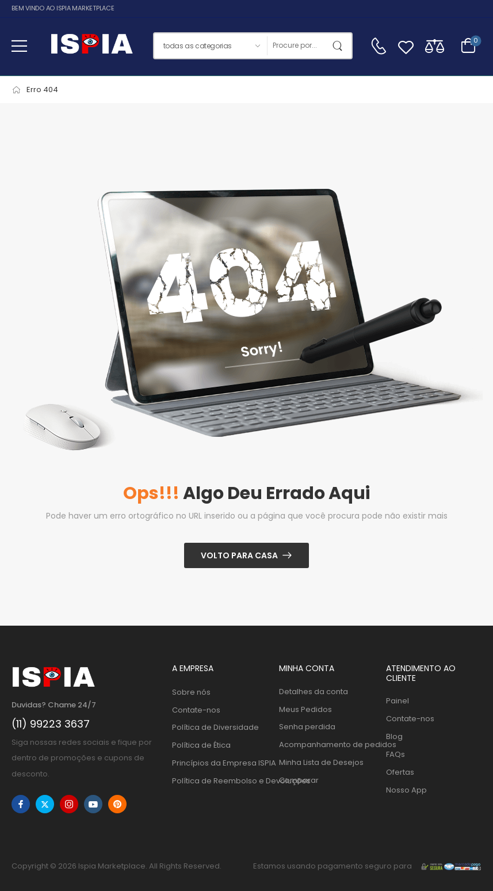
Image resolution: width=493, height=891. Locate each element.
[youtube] (93, 804)
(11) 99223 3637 (51, 724)
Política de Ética (201, 745)
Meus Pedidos (305, 709)
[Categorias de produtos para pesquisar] (210, 45)
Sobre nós (191, 692)
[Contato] (378, 46)
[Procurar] (297, 45)
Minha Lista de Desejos (321, 762)
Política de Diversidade (215, 727)
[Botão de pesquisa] (339, 45)
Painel (397, 700)
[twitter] (45, 804)
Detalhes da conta (313, 691)
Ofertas (400, 772)
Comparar (299, 780)
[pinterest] (117, 804)
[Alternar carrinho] (468, 45)
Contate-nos (196, 710)
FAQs (395, 754)
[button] (19, 46)
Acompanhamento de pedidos (326, 744)
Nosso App (406, 790)
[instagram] (69, 804)
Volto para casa (239, 555)
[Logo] (91, 45)
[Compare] (434, 45)
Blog (394, 736)
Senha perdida (307, 726)
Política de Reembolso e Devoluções (219, 780)
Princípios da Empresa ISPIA (219, 762)
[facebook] (21, 804)
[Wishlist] (406, 46)
